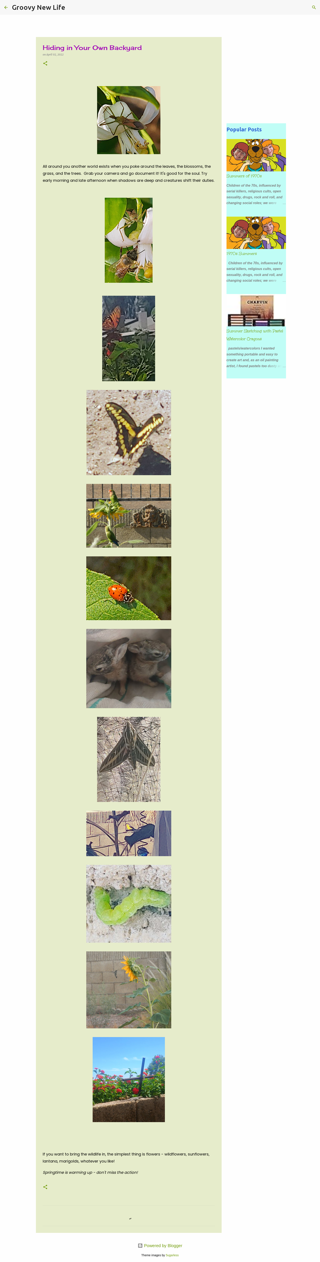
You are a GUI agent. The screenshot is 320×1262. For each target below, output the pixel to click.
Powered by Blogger (160, 1245)
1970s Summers (242, 253)
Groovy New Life (38, 7)
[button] (45, 64)
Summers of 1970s (244, 176)
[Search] (71, 7)
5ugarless (172, 1255)
